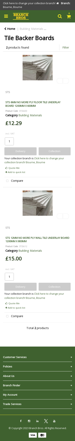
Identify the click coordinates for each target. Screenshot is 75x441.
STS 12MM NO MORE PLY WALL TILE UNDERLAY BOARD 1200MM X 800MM (37, 239)
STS (7, 92)
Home (9, 29)
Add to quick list (15, 172)
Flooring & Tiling (59, 29)
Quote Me (12, 167)
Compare (13, 181)
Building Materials (31, 29)
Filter (65, 47)
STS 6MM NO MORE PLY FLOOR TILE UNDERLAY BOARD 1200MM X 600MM (32, 103)
